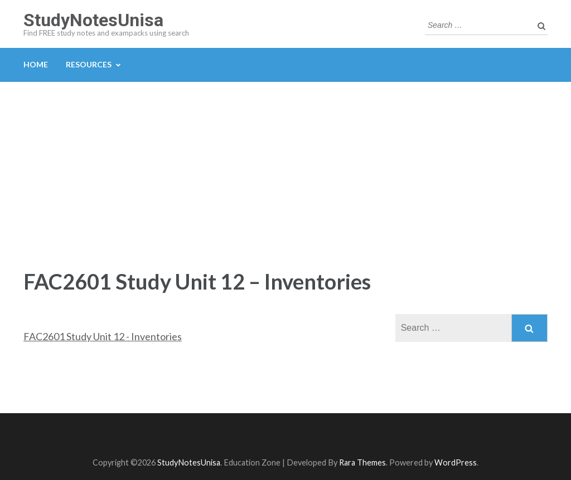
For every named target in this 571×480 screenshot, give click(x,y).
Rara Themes (362, 462)
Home (35, 64)
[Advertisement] (285, 165)
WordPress (455, 462)
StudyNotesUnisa (93, 20)
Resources (89, 64)
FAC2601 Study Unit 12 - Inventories (102, 336)
